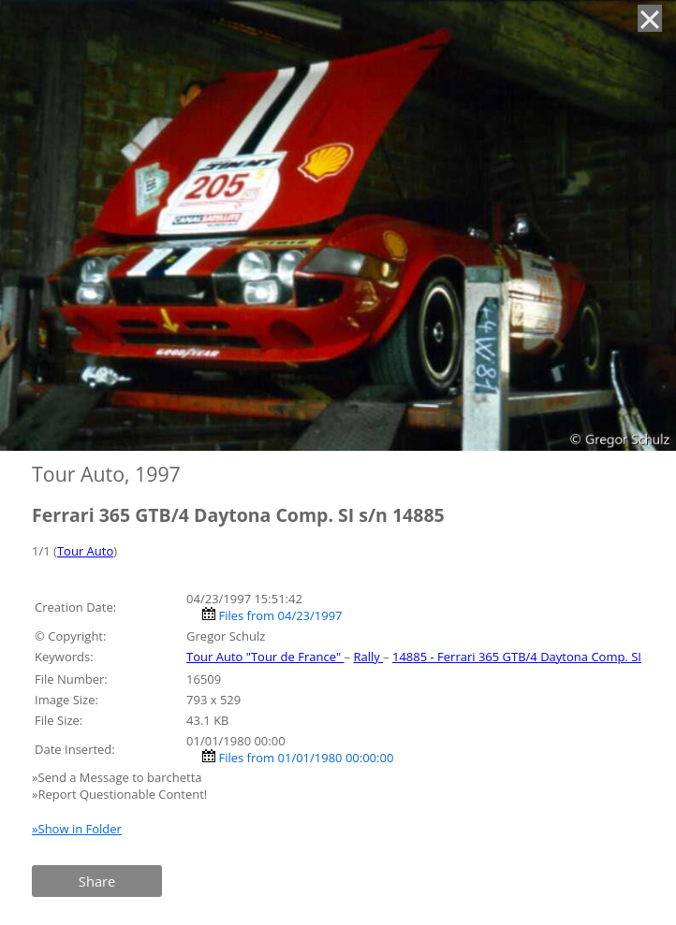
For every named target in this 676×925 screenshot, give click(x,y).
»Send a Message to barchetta (118, 777)
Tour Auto (85, 550)
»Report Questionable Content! (119, 794)
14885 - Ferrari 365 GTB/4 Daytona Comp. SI (516, 656)
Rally (368, 656)
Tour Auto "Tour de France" (265, 656)
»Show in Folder (77, 828)
